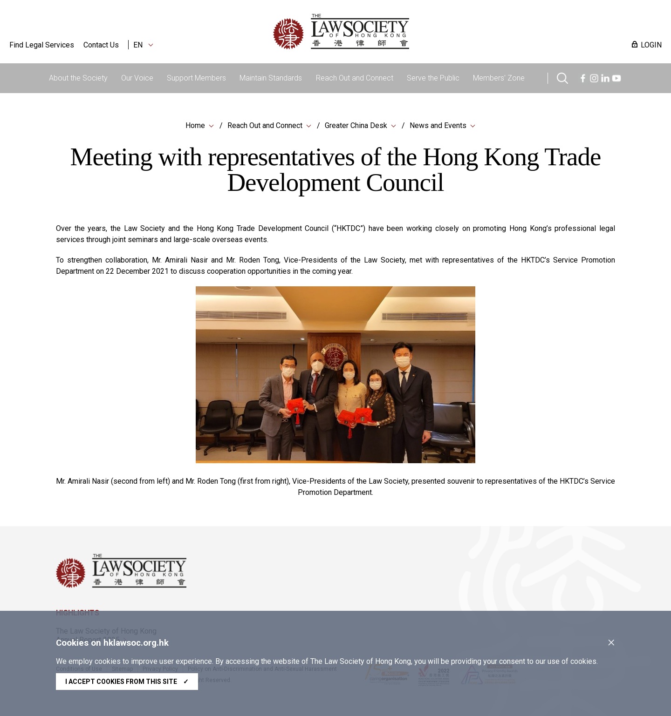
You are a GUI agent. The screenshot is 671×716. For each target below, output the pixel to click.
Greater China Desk (356, 125)
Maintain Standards (271, 78)
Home (195, 125)
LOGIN (651, 45)
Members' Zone (499, 78)
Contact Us (101, 45)
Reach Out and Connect (354, 78)
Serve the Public (433, 78)
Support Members (196, 78)
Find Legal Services (41, 45)
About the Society (78, 78)
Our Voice (137, 78)
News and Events (438, 125)
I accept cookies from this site (127, 681)
